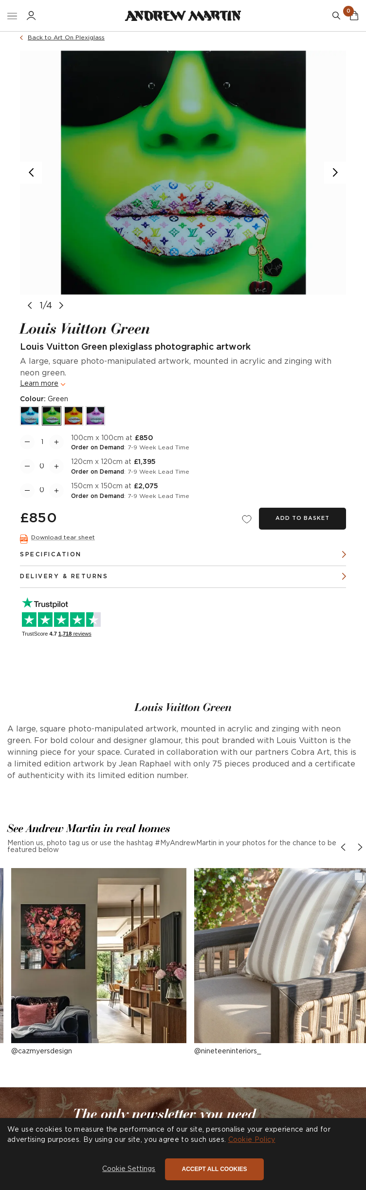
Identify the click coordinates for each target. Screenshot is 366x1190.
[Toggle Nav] (12, 16)
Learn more (39, 384)
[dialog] (183, 1154)
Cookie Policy (251, 1140)
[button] (98, 955)
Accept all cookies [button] (214, 1169)
